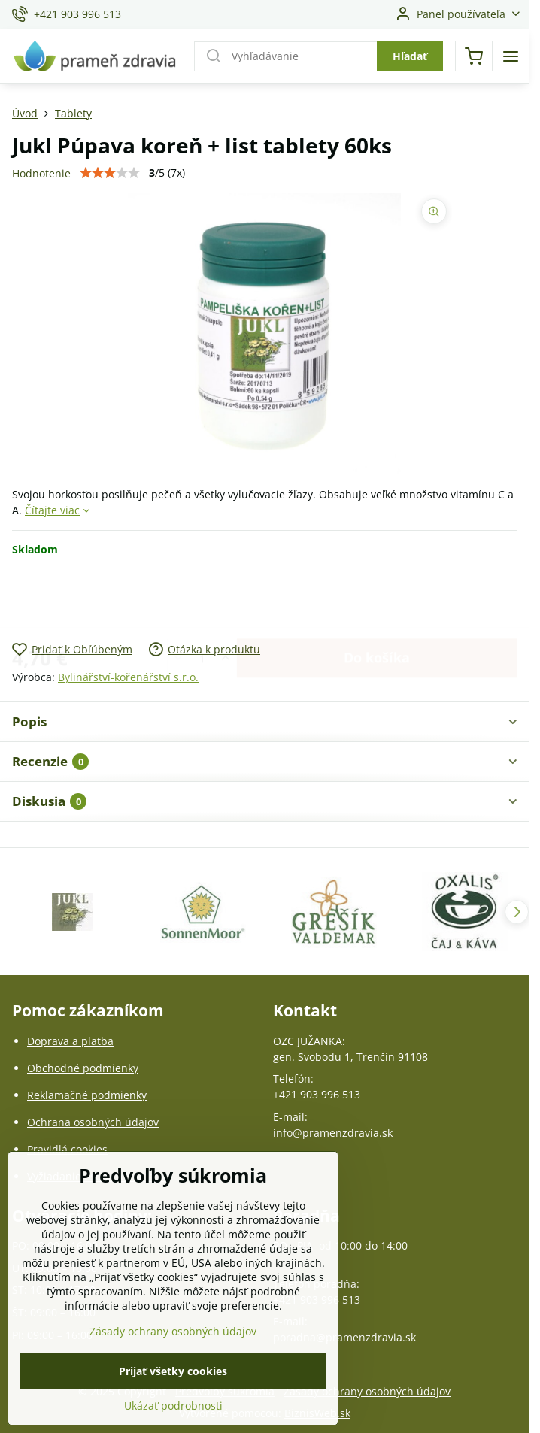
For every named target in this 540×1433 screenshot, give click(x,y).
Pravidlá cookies (67, 1149)
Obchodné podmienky (82, 1068)
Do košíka (377, 598)
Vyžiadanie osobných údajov (98, 1176)
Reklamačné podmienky (87, 1095)
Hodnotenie (41, 173)
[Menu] (511, 56)
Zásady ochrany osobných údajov (367, 1391)
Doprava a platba (70, 1041)
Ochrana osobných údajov (93, 1122)
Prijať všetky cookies (173, 1397)
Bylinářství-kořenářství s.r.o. (128, 677)
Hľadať (410, 56)
